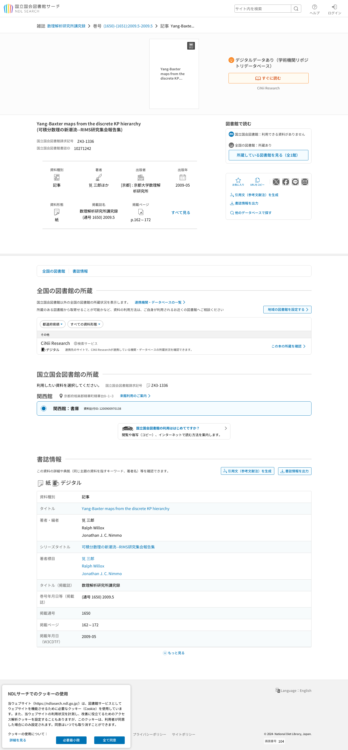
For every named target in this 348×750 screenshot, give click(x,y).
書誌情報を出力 (244, 203)
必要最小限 (71, 740)
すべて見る (180, 212)
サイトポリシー (183, 734)
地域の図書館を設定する (289, 309)
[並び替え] (53, 324)
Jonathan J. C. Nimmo (102, 573)
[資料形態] (85, 324)
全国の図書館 (53, 271)
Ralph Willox (93, 566)
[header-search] (267, 9)
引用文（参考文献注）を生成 (254, 194)
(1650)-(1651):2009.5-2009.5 (128, 26)
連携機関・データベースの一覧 (161, 302)
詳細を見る (18, 740)
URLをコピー (257, 181)
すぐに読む (268, 78)
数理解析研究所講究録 (66, 26)
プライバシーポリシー (149, 734)
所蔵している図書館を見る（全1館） (268, 155)
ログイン (334, 9)
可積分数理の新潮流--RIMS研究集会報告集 (118, 547)
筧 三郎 (88, 558)
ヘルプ (315, 9)
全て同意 (109, 740)
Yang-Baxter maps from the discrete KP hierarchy (125, 508)
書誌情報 (80, 271)
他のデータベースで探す (251, 212)
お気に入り (238, 181)
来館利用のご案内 (136, 396)
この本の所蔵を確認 (289, 346)
